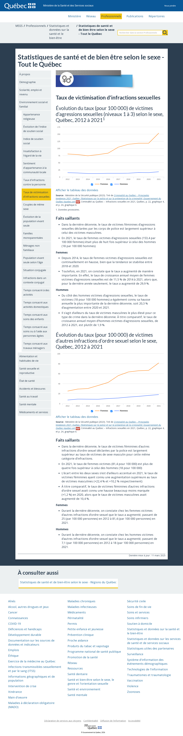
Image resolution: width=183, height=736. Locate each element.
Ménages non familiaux (31, 248)
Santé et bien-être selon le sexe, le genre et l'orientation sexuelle (91, 682)
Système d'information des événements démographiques (147, 662)
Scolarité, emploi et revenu (30, 92)
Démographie (27, 82)
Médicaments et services (33, 412)
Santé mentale (27, 404)
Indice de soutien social (33, 141)
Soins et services (138, 612)
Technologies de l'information (147, 669)
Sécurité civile (136, 601)
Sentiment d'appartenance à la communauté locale (34, 168)
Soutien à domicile (139, 623)
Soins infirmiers (137, 618)
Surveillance (135, 654)
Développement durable (24, 635)
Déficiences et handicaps (25, 629)
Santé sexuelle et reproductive (29, 371)
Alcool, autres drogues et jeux (28, 607)
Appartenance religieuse (31, 117)
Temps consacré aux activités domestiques (36, 305)
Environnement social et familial (33, 104)
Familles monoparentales (33, 236)
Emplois (13, 650)
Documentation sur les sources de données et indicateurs (31, 642)
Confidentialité (90, 720)
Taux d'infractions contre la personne (34, 182)
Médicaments (77, 612)
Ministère (74, 16)
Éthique (13, 656)
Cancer (12, 612)
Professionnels (111, 16)
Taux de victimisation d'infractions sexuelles (36, 194)
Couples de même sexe (33, 207)
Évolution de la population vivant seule (33, 221)
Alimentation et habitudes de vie (28, 358)
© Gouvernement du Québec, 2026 (93, 732)
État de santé (27, 381)
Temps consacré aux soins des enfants (35, 317)
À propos (24, 74)
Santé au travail (28, 396)
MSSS (19, 26)
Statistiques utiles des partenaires (150, 648)
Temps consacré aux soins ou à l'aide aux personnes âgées (35, 331)
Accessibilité (134, 720)
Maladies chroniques (81, 601)
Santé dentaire (77, 674)
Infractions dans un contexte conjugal (34, 280)
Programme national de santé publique (94, 651)
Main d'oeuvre (17, 697)
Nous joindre (170, 6)
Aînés (11, 601)
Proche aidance (78, 640)
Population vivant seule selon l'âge (33, 260)
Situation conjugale (34, 270)
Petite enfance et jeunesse (85, 629)
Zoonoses (133, 692)
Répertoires (157, 16)
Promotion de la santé (83, 657)
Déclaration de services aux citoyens (62, 720)
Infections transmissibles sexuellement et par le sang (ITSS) (34, 669)
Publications (134, 16)
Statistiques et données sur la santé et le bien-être (59, 32)
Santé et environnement (84, 689)
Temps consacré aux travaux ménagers (35, 346)
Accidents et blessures (32, 388)
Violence (132, 686)
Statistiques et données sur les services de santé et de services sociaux (154, 641)
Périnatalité (75, 618)
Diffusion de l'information (113, 720)
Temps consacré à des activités (36, 292)
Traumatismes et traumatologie (149, 675)
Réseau (91, 16)
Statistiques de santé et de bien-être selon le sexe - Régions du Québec (68, 582)
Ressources (75, 668)
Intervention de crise (22, 686)
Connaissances (18, 618)
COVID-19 (14, 623)
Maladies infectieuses (82, 607)
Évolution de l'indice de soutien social (34, 129)
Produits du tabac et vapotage (88, 646)
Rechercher (165, 32)
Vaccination (135, 680)
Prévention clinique (81, 635)
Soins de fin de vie (139, 607)
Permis (72, 623)
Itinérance (15, 692)
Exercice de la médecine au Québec (31, 661)
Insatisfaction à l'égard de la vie (32, 153)
